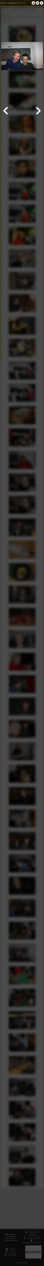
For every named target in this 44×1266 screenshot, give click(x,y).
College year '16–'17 (15, 3)
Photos (3, 3)
